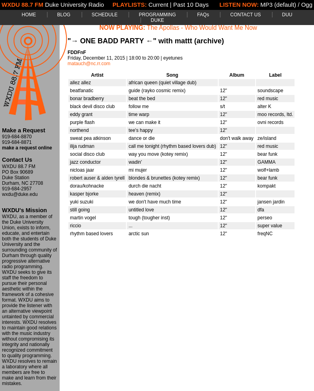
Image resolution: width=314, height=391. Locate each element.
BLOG (63, 14)
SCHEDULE (105, 14)
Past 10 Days (191, 4)
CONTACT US (245, 14)
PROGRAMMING (157, 14)
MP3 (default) (278, 4)
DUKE (157, 20)
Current (158, 4)
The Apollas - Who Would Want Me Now (202, 27)
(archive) (209, 41)
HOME (28, 14)
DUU (287, 14)
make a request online (27, 148)
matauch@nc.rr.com (89, 63)
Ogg (306, 4)
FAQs (203, 14)
